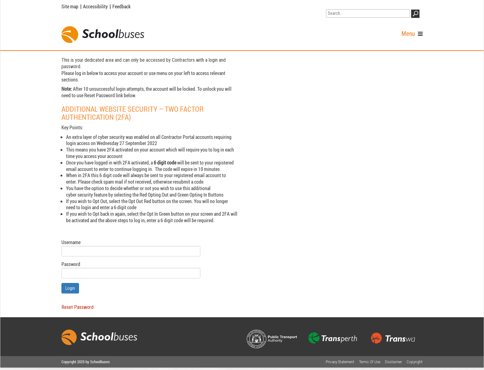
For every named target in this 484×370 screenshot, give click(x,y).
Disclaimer (393, 362)
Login (70, 288)
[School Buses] (102, 34)
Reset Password (77, 307)
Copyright (415, 362)
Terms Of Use (369, 362)
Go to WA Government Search (355, 5)
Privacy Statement (340, 362)
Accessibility (95, 6)
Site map (69, 6)
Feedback (121, 6)
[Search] (368, 13)
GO (416, 15)
